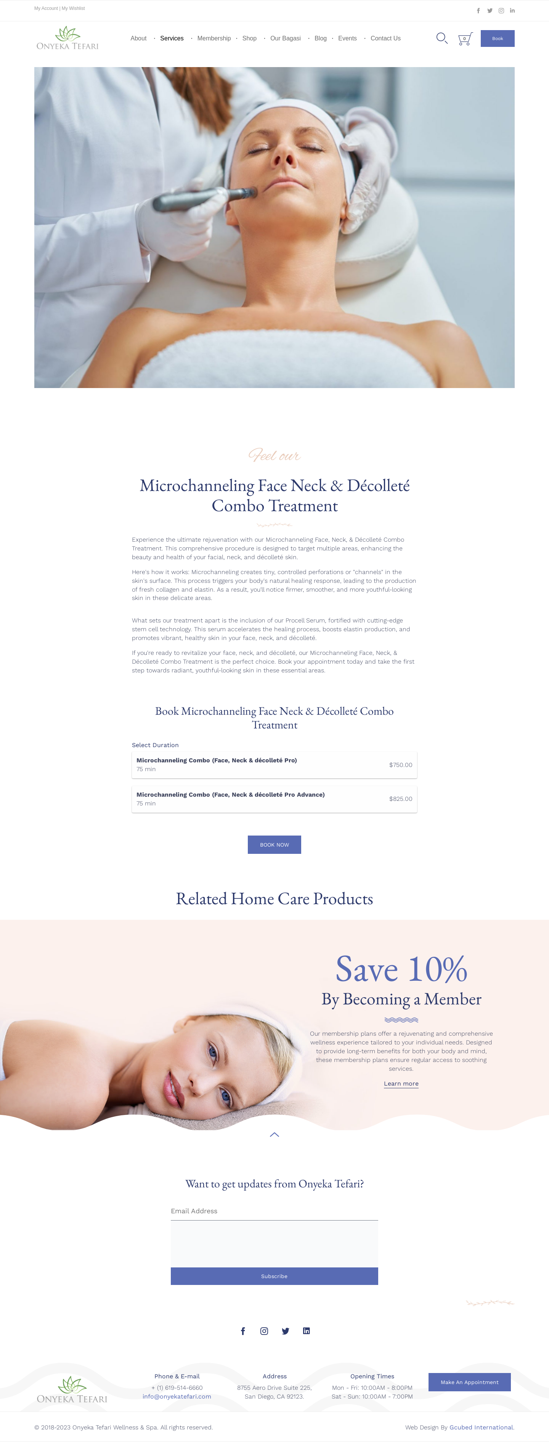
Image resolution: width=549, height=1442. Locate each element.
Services (171, 38)
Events (347, 38)
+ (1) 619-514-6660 (177, 1387)
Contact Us (386, 38)
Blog (321, 38)
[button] (498, 38)
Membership (214, 38)
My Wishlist (73, 8)
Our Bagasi (285, 38)
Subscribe (274, 1276)
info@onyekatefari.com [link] (177, 1396)
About (139, 38)
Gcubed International (481, 1427)
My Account (46, 8)
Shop (249, 38)
